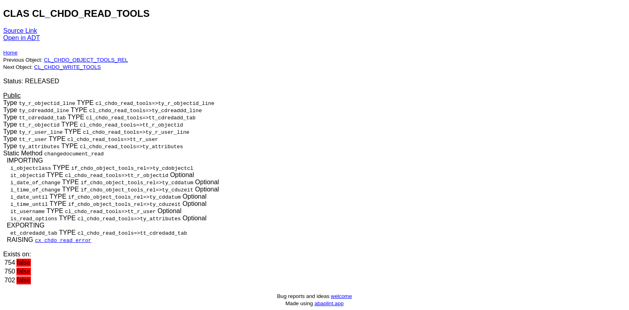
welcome (341, 296)
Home (10, 53)
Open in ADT (21, 37)
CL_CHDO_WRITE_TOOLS (67, 67)
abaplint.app (329, 303)
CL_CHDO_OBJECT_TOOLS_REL (86, 60)
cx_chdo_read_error (63, 240)
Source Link (20, 30)
